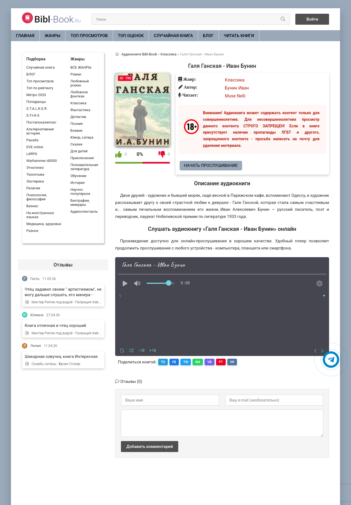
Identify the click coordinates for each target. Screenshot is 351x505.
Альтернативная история (40, 131)
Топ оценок (131, 35)
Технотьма (35, 174)
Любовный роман (79, 83)
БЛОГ (208, 35)
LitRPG (31, 154)
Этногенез (35, 167)
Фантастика (80, 110)
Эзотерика (35, 181)
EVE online (34, 147)
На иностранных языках (40, 215)
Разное (32, 231)
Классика (78, 103)
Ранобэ (32, 140)
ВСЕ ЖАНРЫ (80, 67)
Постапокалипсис (41, 122)
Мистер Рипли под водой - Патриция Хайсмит (63, 302)
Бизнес (32, 206)
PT (221, 362)
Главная (25, 35)
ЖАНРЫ (53, 35)
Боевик (76, 130)
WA (197, 362)
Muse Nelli (235, 96)
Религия (33, 188)
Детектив (78, 117)
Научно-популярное (80, 191)
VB (210, 362)
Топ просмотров (89, 35)
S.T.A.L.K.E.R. (36, 108)
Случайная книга (173, 35)
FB (174, 362)
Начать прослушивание (211, 165)
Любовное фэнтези (79, 94)
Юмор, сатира (82, 137)
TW (185, 362)
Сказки (76, 144)
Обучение (78, 176)
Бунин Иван (237, 88)
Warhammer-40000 (41, 161)
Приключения (82, 158)
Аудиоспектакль (84, 211)
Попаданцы (36, 102)
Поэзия (76, 124)
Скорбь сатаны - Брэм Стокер (52, 364)
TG (163, 362)
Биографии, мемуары (80, 202)
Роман (75, 74)
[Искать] (283, 19)
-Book (57, 19)
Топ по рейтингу (39, 88)
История (77, 183)
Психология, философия (36, 197)
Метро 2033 (36, 95)
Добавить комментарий (149, 446)
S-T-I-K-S (32, 115)
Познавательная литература (84, 167)
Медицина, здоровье (43, 224)
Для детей (79, 151)
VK (232, 362)
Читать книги (239, 35)
